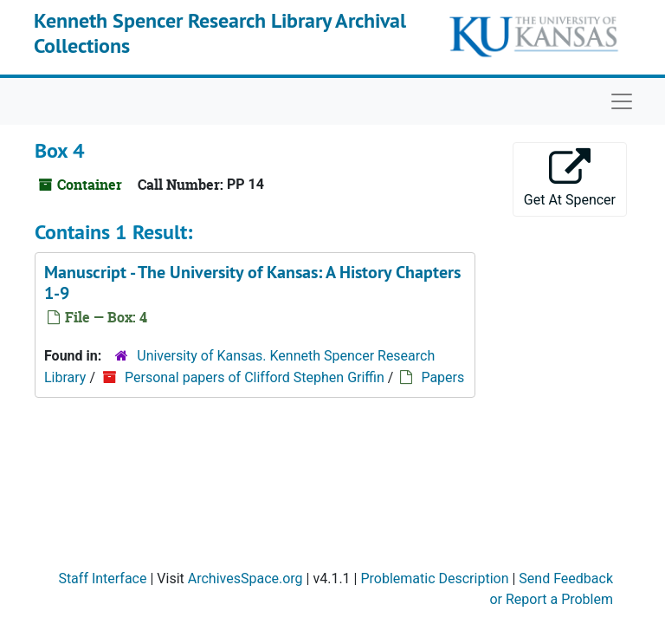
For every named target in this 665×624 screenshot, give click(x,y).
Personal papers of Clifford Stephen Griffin (254, 377)
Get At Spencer (570, 178)
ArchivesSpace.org (245, 578)
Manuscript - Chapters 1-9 (252, 282)
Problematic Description (434, 578)
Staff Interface (102, 578)
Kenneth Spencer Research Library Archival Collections (220, 33)
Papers (442, 377)
